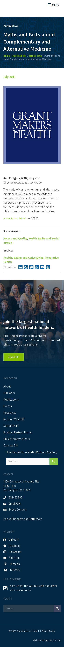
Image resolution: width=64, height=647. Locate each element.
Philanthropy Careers (16, 439)
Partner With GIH (13, 419)
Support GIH (11, 425)
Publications (11, 399)
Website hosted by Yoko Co (47, 640)
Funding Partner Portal (17, 432)
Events (7, 406)
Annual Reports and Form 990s (22, 519)
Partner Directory (46, 452)
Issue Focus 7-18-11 (15, 218)
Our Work (9, 393)
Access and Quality (15, 238)
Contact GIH (10, 445)
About (7, 386)
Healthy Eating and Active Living (23, 257)
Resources (9, 412)
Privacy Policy (48, 631)
